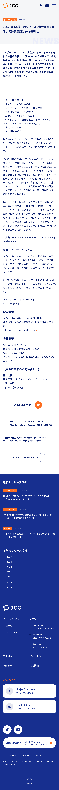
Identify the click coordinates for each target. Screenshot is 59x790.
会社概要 (9, 625)
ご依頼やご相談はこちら (29, 706)
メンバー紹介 (11, 632)
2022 (9, 587)
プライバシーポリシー (10, 756)
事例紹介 (7, 656)
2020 (9, 597)
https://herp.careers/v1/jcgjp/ (19, 345)
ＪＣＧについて (11, 618)
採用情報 (34, 665)
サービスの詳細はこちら (29, 691)
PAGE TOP (29, 780)
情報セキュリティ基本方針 (32, 756)
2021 (9, 592)
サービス (34, 618)
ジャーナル (35, 656)
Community (43, 627)
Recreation (40, 645)
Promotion (41, 636)
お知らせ (7, 665)
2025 (9, 571)
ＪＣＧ (10, 5)
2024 (9, 576)
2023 (9, 582)
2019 (9, 602)
